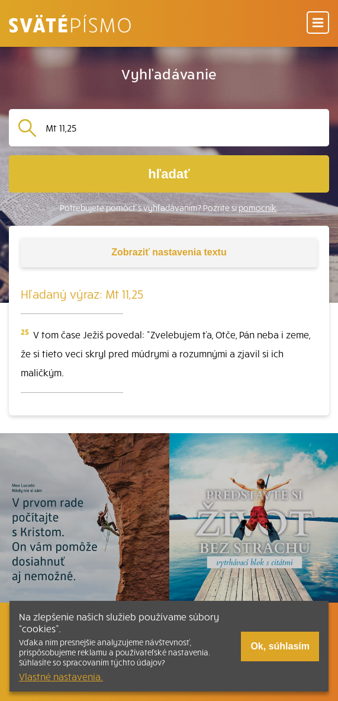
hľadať (168, 174)
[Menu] (318, 23)
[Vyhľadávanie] (182, 127)
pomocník (257, 208)
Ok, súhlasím (280, 646)
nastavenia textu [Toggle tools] (168, 252)
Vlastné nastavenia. (61, 676)
